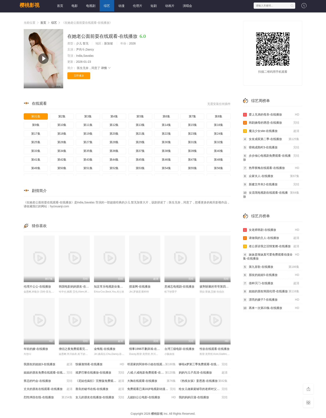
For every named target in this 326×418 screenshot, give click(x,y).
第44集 (114, 159)
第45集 (140, 159)
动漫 (121, 5)
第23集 (192, 133)
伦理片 (137, 5)
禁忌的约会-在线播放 (48, 381)
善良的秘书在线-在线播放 (99, 389)
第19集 (88, 133)
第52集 (114, 168)
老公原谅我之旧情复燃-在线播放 (271, 246)
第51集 (88, 168)
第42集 (62, 159)
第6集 (166, 116)
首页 (60, 5)
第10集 (62, 125)
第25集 (35, 142)
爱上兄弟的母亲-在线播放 (271, 115)
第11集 (88, 125)
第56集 (218, 168)
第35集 (88, 150)
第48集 (218, 159)
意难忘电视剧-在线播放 (179, 286)
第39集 (192, 150)
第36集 (114, 150)
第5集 (140, 116)
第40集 (218, 150)
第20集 (114, 133)
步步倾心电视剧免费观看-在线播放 (271, 157)
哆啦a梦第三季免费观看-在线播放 (203, 364)
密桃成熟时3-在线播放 (271, 147)
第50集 (62, 168)
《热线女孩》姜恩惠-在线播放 (203, 381)
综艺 (107, 5)
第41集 (35, 159)
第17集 (35, 133)
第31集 (192, 142)
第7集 (192, 116)
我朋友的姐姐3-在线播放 (48, 364)
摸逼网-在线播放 (140, 286)
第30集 (166, 142)
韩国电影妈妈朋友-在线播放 (77, 286)
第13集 (140, 125)
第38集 (166, 150)
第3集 (88, 116)
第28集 (114, 142)
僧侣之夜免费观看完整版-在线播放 (81, 348)
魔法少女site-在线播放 (271, 131)
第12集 (114, 125)
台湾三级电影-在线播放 (179, 348)
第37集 (140, 150)
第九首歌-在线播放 (271, 267)
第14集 (166, 125)
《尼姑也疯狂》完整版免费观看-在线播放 (101, 381)
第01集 (35, 116)
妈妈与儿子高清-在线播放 (203, 373)
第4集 (114, 116)
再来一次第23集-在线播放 (271, 308)
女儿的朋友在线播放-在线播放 (99, 397)
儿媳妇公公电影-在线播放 (151, 397)
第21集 (140, 133)
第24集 (218, 133)
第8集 (218, 116)
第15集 (192, 125)
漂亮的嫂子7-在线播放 (271, 300)
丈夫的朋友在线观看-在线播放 (48, 389)
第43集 (88, 159)
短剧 (154, 5)
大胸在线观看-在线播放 (151, 381)
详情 (106, 68)
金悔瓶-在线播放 (104, 348)
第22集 (166, 133)
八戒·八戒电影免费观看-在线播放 (151, 373)
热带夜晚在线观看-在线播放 (271, 168)
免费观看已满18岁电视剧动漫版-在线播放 (153, 389)
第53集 (140, 168)
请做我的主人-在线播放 (271, 238)
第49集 (35, 168)
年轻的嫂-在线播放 (36, 348)
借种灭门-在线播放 (271, 283)
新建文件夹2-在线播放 (271, 184)
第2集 (62, 116)
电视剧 (90, 5)
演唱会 (187, 5)
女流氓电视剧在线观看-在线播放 (271, 194)
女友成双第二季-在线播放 (271, 139)
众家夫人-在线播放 (271, 176)
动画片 (169, 5)
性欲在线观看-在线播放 (215, 348)
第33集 (35, 150)
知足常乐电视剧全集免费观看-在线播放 (119, 286)
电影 (75, 5)
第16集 (218, 125)
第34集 (62, 150)
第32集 (218, 142)
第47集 (192, 159)
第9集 (36, 125)
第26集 (62, 142)
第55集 (192, 168)
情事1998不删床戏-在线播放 (147, 348)
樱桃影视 (30, 5)
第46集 (166, 159)
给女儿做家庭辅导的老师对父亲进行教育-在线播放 (205, 389)
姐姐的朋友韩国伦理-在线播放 (271, 291)
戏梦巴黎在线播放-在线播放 (99, 373)
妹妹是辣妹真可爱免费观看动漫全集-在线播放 (271, 256)
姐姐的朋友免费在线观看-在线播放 (48, 373)
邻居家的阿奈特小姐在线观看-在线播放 (152, 364)
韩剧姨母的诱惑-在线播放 (271, 123)
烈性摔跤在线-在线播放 (48, 397)
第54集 (166, 168)
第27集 (88, 142)
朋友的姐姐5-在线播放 (271, 275)
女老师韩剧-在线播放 (271, 230)
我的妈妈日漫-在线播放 (203, 397)
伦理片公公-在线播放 (37, 286)
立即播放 (79, 75)
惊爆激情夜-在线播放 (99, 364)
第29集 (140, 142)
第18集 (62, 133)
